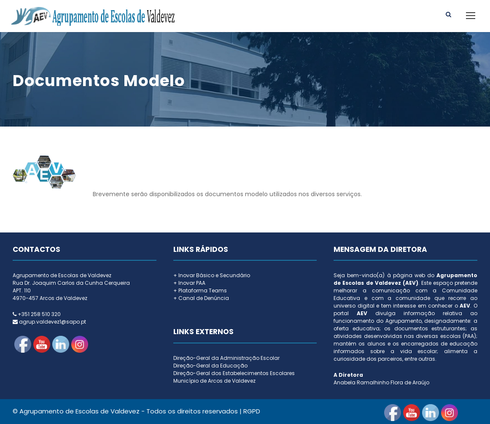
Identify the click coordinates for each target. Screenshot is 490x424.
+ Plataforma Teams (200, 290)
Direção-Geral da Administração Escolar (226, 358)
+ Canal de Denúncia (201, 298)
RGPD (251, 411)
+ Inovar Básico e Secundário (211, 275)
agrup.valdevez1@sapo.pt (52, 321)
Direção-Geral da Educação (210, 365)
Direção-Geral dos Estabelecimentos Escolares (234, 373)
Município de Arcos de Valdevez (214, 380)
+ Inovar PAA (189, 282)
